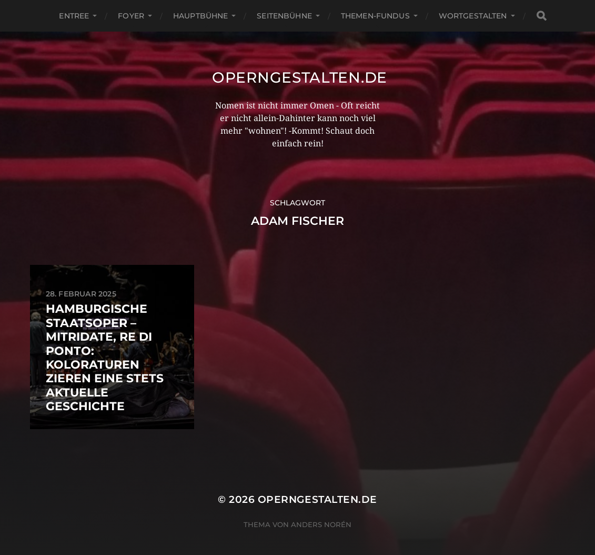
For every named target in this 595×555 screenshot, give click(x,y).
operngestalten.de (299, 77)
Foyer (131, 16)
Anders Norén (321, 524)
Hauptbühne (200, 16)
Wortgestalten (473, 16)
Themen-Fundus (375, 16)
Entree (74, 16)
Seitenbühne (284, 16)
